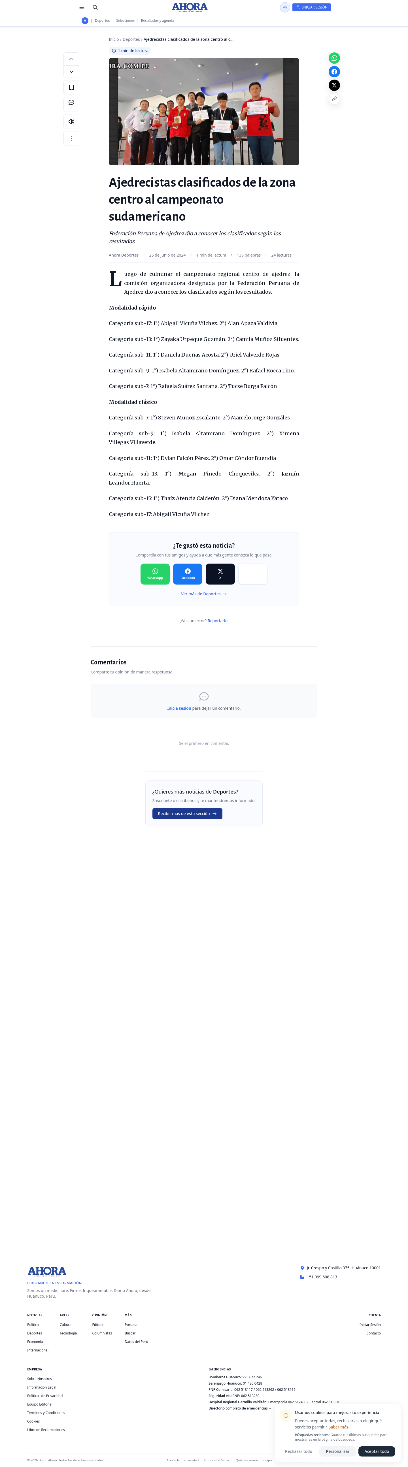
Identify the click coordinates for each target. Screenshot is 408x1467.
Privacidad (191, 1460)
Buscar (130, 1333)
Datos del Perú (136, 1341)
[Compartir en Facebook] (187, 574)
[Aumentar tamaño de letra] (71, 58)
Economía (35, 1341)
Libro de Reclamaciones (46, 1429)
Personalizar (338, 1451)
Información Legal (41, 1387)
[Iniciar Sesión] (311, 7)
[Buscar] (95, 7)
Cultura (65, 1324)
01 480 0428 (252, 1383)
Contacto (373, 1333)
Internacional (37, 1350)
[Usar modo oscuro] (285, 7)
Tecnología (68, 1333)
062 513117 (243, 1389)
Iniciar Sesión (370, 1324)
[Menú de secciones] (81, 7)
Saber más (338, 1427)
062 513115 (286, 1389)
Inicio (114, 39)
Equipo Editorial (39, 1404)
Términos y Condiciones (46, 1412)
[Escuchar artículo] (71, 121)
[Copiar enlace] (334, 99)
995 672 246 (252, 1377)
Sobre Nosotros (39, 1378)
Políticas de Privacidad (45, 1395)
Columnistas (102, 1333)
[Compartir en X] (220, 574)
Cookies (33, 1421)
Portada (131, 1324)
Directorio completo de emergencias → (240, 1408)
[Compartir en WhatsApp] (155, 574)
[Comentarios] (71, 104)
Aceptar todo (377, 1451)
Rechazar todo (298, 1451)
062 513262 (265, 1389)
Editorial (98, 1324)
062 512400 (297, 1402)
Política (33, 1324)
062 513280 (250, 1395)
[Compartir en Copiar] (252, 574)
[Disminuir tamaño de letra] (71, 71)
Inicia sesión (179, 708)
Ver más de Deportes (204, 593)
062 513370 (331, 1402)
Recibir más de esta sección (187, 813)
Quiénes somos (247, 1460)
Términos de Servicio (217, 1460)
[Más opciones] (71, 138)
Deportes (102, 20)
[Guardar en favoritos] (71, 87)
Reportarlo (218, 620)
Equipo (267, 1460)
